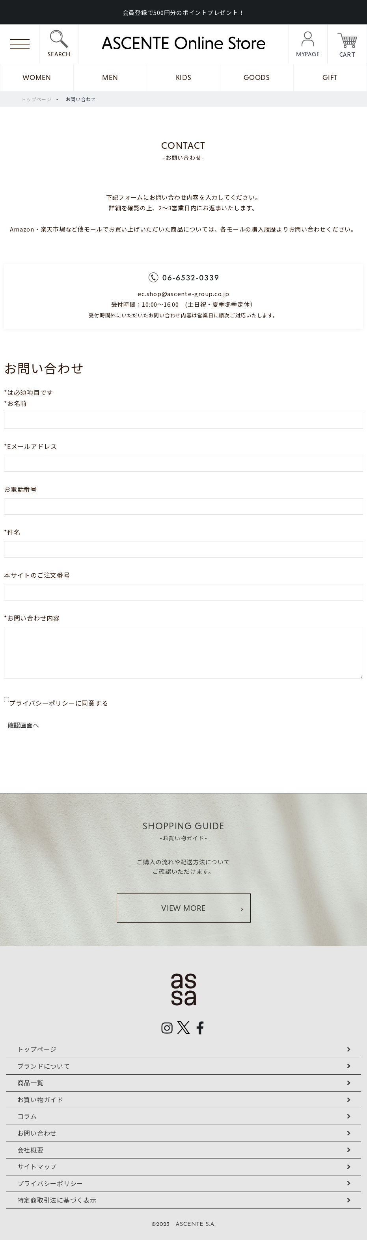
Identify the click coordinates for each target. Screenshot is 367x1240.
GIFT (330, 78)
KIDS (184, 78)
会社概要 (30, 1150)
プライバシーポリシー (50, 1183)
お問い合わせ (81, 99)
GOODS (257, 78)
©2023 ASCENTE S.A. (183, 1224)
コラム (27, 1116)
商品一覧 (30, 1082)
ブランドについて (43, 1066)
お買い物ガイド (40, 1099)
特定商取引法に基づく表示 (57, 1200)
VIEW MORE (183, 908)
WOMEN (36, 78)
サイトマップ (37, 1166)
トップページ (36, 99)
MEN (110, 78)
